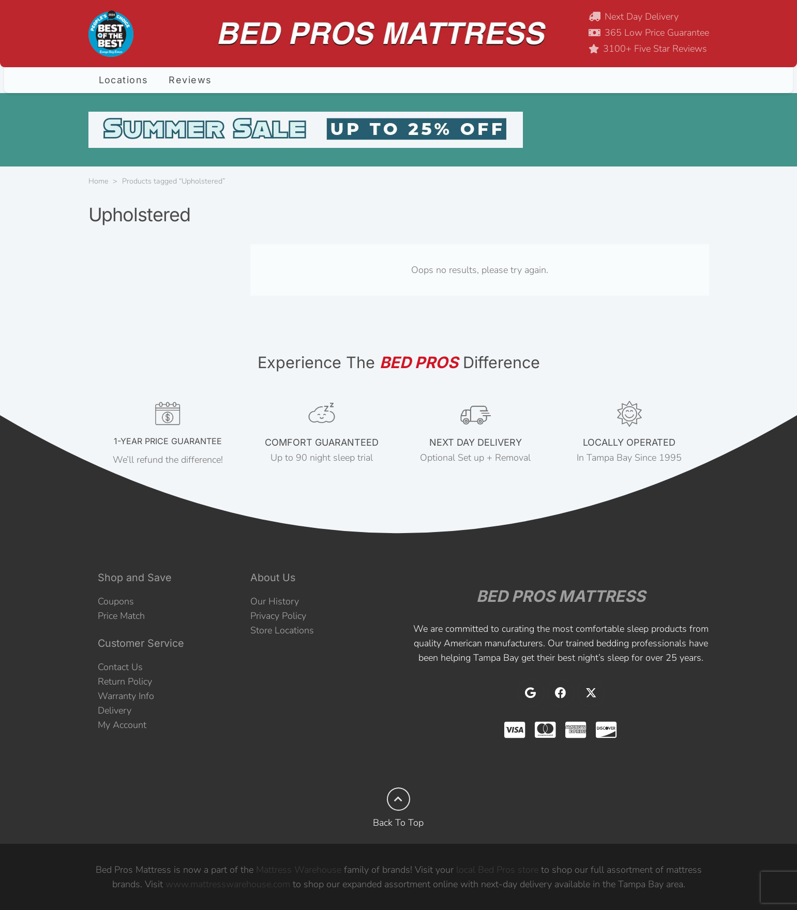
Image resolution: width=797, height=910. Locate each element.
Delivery (114, 710)
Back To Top (398, 822)
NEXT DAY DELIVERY (475, 442)
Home (98, 181)
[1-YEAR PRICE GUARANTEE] (168, 414)
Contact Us (120, 667)
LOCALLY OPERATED (629, 442)
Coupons (116, 601)
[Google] (531, 693)
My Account (122, 725)
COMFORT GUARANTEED (322, 442)
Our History (274, 601)
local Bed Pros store (497, 869)
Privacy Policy (278, 616)
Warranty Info (126, 696)
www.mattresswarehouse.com (228, 884)
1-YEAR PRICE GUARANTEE (168, 441)
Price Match (121, 616)
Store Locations (282, 630)
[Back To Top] (398, 799)
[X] (591, 693)
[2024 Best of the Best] (110, 33)
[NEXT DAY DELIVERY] (475, 414)
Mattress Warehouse (298, 869)
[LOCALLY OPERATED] (629, 414)
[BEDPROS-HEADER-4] (380, 33)
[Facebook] (561, 693)
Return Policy (125, 681)
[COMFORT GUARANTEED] (321, 414)
